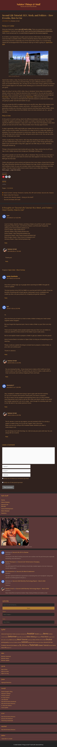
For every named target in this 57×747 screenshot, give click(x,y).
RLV (30, 193)
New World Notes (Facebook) (8, 701)
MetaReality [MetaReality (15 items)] (29, 639)
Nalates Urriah (9, 588)
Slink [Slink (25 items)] (26, 645)
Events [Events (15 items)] (39, 636)
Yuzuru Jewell (4, 707)
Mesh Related (5, 511)
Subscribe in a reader (7, 738)
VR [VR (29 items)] (5, 647)
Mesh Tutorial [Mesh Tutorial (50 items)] (22, 639)
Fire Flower (5, 97)
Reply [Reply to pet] (6, 354)
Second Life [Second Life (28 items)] (31, 642)
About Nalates (5, 502)
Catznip (15, 193)
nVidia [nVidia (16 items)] (44, 639)
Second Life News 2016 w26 (12, 199)
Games (26, 193)
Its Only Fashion (5, 697)
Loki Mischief (4, 699)
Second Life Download (7, 718)
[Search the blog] (28, 604)
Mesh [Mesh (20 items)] (10, 639)
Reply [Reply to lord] (6, 243)
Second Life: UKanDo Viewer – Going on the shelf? (18, 197)
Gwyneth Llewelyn (6, 693)
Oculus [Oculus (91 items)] (49, 639)
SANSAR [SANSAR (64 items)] (24, 642)
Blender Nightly (5, 660)
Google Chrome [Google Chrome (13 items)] (51, 636)
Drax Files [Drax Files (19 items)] (19, 637)
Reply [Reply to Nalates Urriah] (6, 261)
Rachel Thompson (10, 562)
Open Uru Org (5, 673)
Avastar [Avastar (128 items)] (31, 633)
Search (28, 608)
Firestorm (21, 193)
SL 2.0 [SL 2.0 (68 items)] (21, 645)
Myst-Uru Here (5, 671)
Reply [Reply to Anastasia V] (6, 407)
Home (3, 500)
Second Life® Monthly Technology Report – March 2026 (29, 581)
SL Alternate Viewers (6, 705)
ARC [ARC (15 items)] (26, 634)
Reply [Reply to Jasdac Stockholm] (6, 298)
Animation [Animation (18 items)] (18, 634)
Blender (3, 506)
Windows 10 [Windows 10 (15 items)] (8, 647)
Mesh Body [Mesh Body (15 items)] (14, 639)
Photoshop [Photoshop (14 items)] (11, 642)
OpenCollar (30, 97)
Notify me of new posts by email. (13, 482)
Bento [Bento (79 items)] (45, 633)
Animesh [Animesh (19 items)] (23, 634)
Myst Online (4, 669)
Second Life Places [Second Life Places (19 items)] (39, 642)
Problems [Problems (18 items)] (16, 642)
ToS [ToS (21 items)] (28, 645)
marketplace (6, 31)
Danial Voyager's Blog (6, 691)
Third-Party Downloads (7, 720)
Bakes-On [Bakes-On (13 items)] (41, 634)
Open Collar (7, 195)
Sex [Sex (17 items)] (18, 645)
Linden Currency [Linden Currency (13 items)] (6, 639)
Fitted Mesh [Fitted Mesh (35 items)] (44, 637)
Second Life (45, 193)
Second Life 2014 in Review (20, 552)
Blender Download (6, 656)
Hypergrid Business (6, 682)
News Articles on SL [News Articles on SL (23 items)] (38, 639)
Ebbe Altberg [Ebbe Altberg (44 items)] (31, 637)
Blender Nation (5, 658)
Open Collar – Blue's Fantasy (16, 270)
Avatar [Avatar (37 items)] (37, 634)
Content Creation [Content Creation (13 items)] (4, 636)
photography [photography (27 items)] (5, 642)
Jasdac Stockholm (12, 276)
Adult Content (8, 193)
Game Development (7, 508)
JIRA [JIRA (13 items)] (2, 639)
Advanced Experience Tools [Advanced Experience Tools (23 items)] (8, 634)
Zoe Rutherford (9, 571)
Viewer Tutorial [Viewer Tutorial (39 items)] (43, 645)
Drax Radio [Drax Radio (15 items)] (24, 636)
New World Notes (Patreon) (8, 703)
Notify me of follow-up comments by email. (16, 478)
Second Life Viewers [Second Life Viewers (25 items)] (12, 645)
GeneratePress (39, 744)
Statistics (4, 513)
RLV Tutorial (14, 195)
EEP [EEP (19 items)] (37, 637)
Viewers (51, 193)
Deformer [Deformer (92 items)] (12, 636)
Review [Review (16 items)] (19, 642)
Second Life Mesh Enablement (25, 571)
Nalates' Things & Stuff (28, 4)
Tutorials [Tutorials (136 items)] (33, 644)
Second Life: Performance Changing (28, 562)
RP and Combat (36, 193)
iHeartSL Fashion (5, 695)
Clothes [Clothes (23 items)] (51, 634)
